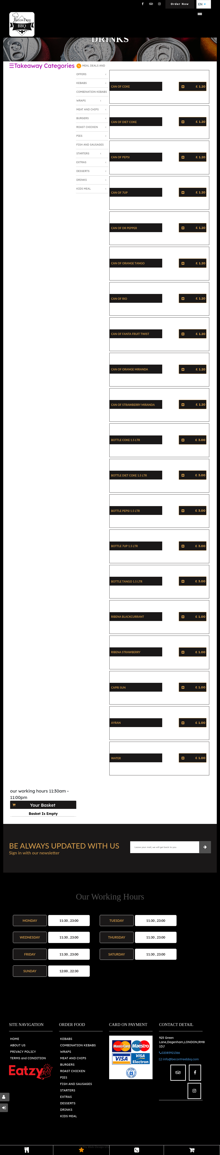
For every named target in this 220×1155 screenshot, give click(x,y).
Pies (79, 135)
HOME (14, 1039)
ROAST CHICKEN (72, 1071)
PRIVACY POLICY (23, 1052)
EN (202, 4)
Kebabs (81, 83)
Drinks (81, 179)
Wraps (81, 100)
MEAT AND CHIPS (73, 1058)
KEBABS (66, 1039)
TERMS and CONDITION (28, 1058)
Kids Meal (83, 188)
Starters (82, 153)
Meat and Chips (87, 109)
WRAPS (65, 1052)
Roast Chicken (87, 127)
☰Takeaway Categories (42, 65)
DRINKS (66, 1110)
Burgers (82, 118)
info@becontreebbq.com (179, 1059)
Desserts (82, 171)
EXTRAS (66, 1097)
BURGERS (67, 1065)
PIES (63, 1077)
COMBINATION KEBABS (78, 1045)
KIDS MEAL (68, 1116)
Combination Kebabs (91, 91)
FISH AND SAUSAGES (76, 1084)
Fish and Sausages (90, 144)
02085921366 (169, 1053)
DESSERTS (67, 1103)
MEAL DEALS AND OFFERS (90, 69)
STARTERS (67, 1090)
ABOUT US (18, 1045)
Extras (81, 162)
